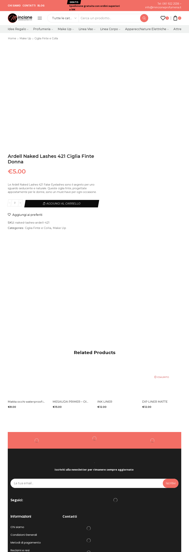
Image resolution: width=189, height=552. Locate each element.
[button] (74, 2)
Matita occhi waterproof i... (27, 310)
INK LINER (105, 310)
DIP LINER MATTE (155, 310)
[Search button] (144, 18)
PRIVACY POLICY (104, 513)
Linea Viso (87, 29)
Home (12, 38)
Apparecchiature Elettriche (147, 29)
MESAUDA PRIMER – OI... (71, 310)
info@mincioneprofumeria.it (163, 7)
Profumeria (43, 29)
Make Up (66, 29)
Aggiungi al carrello (154, 99)
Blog (40, 5)
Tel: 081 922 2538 (168, 3)
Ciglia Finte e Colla (46, 38)
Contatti (29, 5)
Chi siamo (14, 5)
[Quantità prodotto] (113, 98)
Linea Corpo (110, 29)
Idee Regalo (18, 29)
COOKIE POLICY (20, 517)
